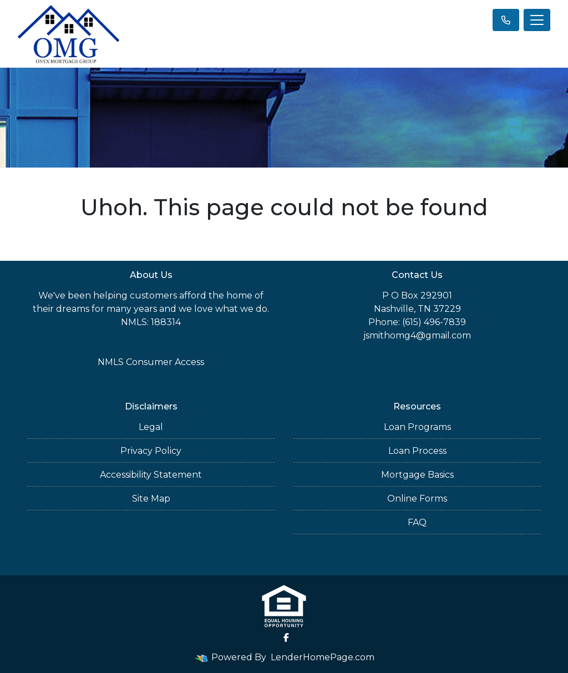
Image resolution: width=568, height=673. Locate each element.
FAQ (417, 522)
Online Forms (417, 498)
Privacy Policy (150, 451)
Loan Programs (417, 427)
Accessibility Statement (151, 474)
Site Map (151, 498)
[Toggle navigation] (537, 20)
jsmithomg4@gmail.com (417, 335)
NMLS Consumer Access (151, 362)
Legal (151, 427)
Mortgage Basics (417, 474)
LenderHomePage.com (322, 657)
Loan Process (417, 451)
